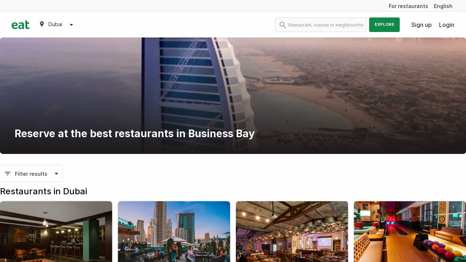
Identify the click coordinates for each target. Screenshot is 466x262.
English (443, 6)
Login (446, 24)
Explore (384, 24)
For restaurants (408, 6)
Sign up (421, 24)
